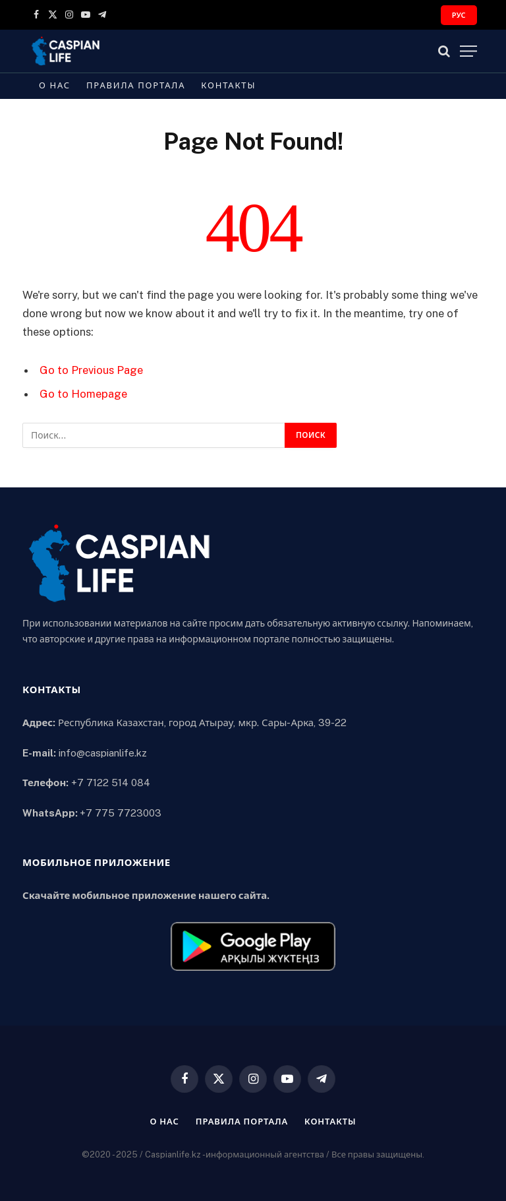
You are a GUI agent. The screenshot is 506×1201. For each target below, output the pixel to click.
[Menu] (468, 51)
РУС (459, 15)
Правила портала (135, 85)
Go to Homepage (83, 393)
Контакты (228, 85)
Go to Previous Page (91, 370)
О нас (54, 85)
